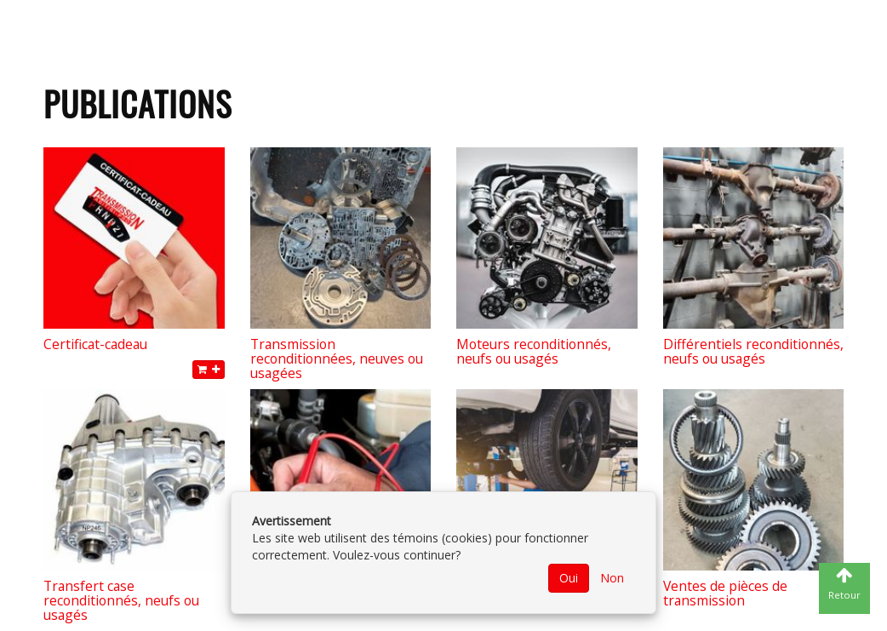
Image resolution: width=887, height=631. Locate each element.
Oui (568, 578)
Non (612, 578)
